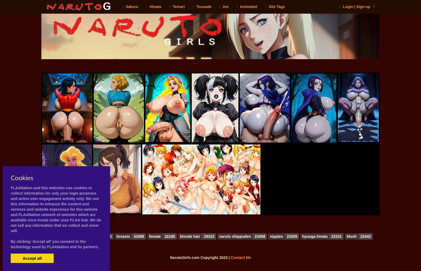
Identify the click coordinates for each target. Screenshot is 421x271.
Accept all (32, 258)
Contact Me (241, 257)
